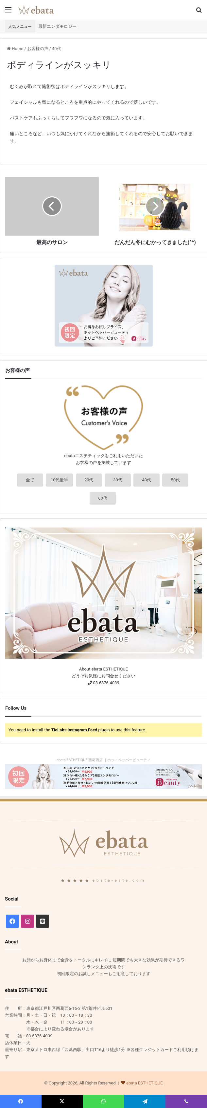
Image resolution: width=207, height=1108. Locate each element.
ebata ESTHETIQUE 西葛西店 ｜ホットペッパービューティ (103, 760)
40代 (56, 48)
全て (30, 479)
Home (15, 48)
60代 (102, 498)
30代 (117, 479)
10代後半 (59, 479)
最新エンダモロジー (57, 26)
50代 (175, 479)
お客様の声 (37, 48)
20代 (89, 479)
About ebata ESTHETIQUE (103, 669)
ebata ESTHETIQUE (144, 1083)
